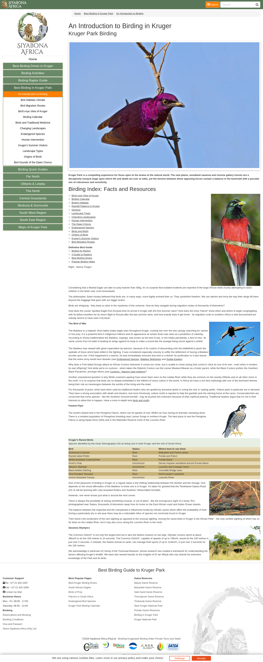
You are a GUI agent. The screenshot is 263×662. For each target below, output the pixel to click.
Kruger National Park (145, 619)
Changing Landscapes (33, 128)
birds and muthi (141, 400)
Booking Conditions (13, 619)
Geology (76, 209)
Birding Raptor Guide (33, 80)
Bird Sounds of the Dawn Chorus (33, 162)
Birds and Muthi (80, 231)
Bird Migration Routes (32, 105)
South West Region (32, 213)
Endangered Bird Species (82, 601)
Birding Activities (32, 73)
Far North (33, 176)
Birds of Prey (75, 592)
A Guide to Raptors (82, 254)
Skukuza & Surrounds (33, 205)
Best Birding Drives (82, 258)
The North (33, 191)
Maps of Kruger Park (32, 227)
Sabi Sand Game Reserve (148, 592)
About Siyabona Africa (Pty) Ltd (19, 628)
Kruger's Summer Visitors (32, 145)
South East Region (33, 220)
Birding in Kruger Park (146, 614)
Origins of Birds (33, 156)
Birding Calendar (33, 116)
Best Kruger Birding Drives (82, 582)
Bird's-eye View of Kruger (32, 111)
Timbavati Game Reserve (147, 601)
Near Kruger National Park (148, 605)
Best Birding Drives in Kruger (33, 66)
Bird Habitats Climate (33, 99)
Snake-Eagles (173, 359)
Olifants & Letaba (33, 184)
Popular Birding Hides (83, 261)
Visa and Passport (12, 624)
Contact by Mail (13, 592)
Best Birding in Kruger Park (33, 87)
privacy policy (126, 657)
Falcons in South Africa (80, 596)
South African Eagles (79, 587)
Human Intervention (33, 139)
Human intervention (82, 220)
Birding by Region (81, 250)
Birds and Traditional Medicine (33, 122)
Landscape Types (33, 151)
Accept (201, 658)
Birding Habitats (80, 202)
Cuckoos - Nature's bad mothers (127, 371)
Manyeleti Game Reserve (147, 587)
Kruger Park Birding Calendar (84, 605)
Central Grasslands (32, 198)
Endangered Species (33, 134)
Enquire (213, 4)
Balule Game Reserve (146, 582)
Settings (180, 658)
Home (33, 59)
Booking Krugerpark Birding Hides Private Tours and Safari (149, 638)
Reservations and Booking (17, 614)
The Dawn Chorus (81, 224)
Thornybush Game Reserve (149, 596)
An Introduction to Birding (32, 94)
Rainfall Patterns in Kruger (86, 206)
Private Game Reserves (147, 610)
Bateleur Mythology (150, 359)
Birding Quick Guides (33, 169)
